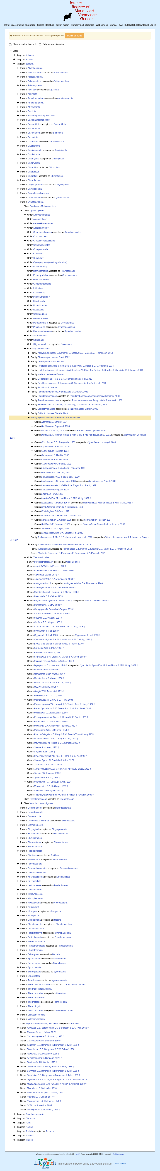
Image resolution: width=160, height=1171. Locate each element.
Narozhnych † (47, 669)
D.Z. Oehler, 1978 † (49, 596)
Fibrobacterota (60, 842)
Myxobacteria (34, 902)
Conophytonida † (41, 249)
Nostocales (38, 309)
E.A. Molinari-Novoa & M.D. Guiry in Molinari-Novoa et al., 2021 (76, 435)
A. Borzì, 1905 (52, 430)
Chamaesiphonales (42, 232)
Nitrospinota (33, 907)
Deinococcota (34, 816)
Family (34, 417)
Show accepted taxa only (23, 44)
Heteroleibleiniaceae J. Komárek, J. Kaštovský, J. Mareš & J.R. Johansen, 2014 (76, 366)
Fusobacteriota (60, 859)
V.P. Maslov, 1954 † (97, 600)
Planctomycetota (64, 924)
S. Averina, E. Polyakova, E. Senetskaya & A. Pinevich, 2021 (71, 553)
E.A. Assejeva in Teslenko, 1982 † (55, 726)
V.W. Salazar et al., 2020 (60, 477)
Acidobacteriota (60, 72)
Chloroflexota (57, 176)
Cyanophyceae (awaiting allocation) (50, 262)
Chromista (30, 1118)
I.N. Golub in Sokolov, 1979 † (55, 760)
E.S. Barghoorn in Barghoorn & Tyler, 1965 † (53, 1045)
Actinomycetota (61, 81)
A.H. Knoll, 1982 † (46, 747)
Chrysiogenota (62, 184)
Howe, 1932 (52, 494)
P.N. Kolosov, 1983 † (49, 764)
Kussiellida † (39, 292)
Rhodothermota (65, 946)
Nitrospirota (55, 911)
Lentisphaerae (35, 885)
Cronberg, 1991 (56, 464)
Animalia (29, 55)
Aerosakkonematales (43, 223)
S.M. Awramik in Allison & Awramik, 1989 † (64, 795)
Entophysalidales (41, 275)
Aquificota (54, 89)
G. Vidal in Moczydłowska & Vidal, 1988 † (50, 1066)
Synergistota (60, 971)
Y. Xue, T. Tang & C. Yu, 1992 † (56, 738)
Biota (35, 1114)
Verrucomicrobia (35, 1010)
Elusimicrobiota (60, 833)
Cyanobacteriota (62, 197)
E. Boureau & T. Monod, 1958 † (56, 592)
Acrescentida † (40, 219)
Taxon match (62, 25)
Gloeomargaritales (42, 284)
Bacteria (29, 64)
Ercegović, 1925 (55, 489)
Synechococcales (72, 232)
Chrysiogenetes (35, 184)
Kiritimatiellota (63, 877)
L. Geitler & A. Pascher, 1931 (62, 515)
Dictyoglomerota (35, 825)
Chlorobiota (54, 167)
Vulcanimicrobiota (36, 1019)
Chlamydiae (33, 158)
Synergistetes (34, 971)
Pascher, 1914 (55, 451)
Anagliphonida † (41, 228)
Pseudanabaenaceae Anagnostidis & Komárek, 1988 (63, 392)
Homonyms (77, 25)
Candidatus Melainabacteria (43, 206)
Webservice (102, 25)
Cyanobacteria (35, 197)
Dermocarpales (40, 271)
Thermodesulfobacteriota (74, 984)
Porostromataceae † (44, 562)
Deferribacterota (63, 808)
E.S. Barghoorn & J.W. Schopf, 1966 (50, 1049)
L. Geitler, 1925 (56, 520)
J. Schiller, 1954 (54, 422)
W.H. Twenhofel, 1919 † (49, 691)
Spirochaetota (60, 958)
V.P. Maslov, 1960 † (48, 652)
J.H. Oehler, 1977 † (42, 1032)
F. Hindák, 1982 (55, 455)
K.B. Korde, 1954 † (53, 600)
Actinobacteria (34, 81)
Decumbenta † (40, 266)
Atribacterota (34, 107)
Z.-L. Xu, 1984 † (49, 695)
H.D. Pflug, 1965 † (49, 648)
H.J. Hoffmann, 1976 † (44, 1101)
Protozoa (50, 1131)
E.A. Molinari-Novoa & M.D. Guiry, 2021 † (66, 498)
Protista (29, 1131)
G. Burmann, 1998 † (45, 1036)
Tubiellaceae (44, 549)
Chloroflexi (33, 176)
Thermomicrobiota (36, 997)
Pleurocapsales (68, 271)
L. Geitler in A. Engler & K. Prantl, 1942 (68, 485)
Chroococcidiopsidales (44, 240)
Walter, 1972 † (46, 575)
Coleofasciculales (41, 245)
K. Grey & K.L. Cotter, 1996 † (54, 570)
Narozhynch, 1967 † (48, 790)
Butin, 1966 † (44, 751)
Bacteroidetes (34, 124)
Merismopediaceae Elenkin (51, 374)
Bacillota (32, 111)
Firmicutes (33, 855)
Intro (6, 25)
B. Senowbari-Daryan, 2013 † (54, 609)
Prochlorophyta (35, 933)
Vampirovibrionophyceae (41, 803)
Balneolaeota (34, 133)
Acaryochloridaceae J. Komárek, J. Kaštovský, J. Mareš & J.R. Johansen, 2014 (75, 353)
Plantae (29, 1127)
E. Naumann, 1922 (55, 524)
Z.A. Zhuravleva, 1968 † (54, 579)
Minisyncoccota (35, 894)
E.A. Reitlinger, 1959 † (51, 786)
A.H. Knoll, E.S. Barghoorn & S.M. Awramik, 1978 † (58, 1079)
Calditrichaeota (35, 150)
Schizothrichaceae (46, 409)
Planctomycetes (35, 924)
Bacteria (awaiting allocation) (41, 115)
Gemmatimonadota (69, 868)
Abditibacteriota (35, 68)
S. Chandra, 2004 (55, 472)
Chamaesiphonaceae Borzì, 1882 (54, 357)
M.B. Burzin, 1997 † (47, 777)
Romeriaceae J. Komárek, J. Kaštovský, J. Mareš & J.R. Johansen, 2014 (72, 404)
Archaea (29, 59)
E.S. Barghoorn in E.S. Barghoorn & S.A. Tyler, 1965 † (58, 1028)
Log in (152, 25)
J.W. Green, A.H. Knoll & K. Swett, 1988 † (60, 657)
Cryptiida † (38, 253)
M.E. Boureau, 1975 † (51, 730)
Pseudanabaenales (42, 331)
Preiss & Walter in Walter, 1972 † (54, 661)
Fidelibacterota (35, 851)
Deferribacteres (35, 808)
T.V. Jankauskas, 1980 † (51, 713)
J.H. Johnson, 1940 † (50, 665)
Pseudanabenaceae (47, 396)
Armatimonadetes (36, 98)
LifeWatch (130, 25)
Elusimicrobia (34, 833)
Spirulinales (38, 340)
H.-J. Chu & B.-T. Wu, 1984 (53, 700)
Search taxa (17, 25)
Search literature (45, 25)
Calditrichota (61, 150)
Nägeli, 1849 (102, 442)
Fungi (28, 1122)
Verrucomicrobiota (65, 1010)
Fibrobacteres (34, 842)
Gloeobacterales (41, 279)
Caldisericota (57, 141)
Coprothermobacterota (38, 193)
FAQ (121, 25)
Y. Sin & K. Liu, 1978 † (52, 682)
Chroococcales (40, 236)
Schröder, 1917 (55, 511)
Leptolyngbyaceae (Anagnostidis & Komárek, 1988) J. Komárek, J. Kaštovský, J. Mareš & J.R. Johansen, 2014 (90, 370)
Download (142, 25)
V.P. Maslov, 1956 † (49, 678)
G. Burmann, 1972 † (44, 1058)
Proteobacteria (60, 902)
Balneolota (58, 133)
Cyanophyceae (37, 210)
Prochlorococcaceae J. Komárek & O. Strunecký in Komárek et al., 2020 (72, 383)
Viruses (29, 1140)
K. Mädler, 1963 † (56, 502)
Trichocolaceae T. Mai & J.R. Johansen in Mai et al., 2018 (65, 537)
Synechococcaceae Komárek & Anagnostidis (59, 417)
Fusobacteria (34, 859)
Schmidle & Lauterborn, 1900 (62, 507)
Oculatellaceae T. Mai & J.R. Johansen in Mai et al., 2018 (65, 379)
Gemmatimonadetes (37, 868)
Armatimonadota (65, 98)
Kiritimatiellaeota (36, 877)
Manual (113, 25)
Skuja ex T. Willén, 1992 (45, 1092)
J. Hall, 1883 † (46, 631)
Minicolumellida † (41, 297)
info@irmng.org (118, 1154)
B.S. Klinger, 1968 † (48, 622)
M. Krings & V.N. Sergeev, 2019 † (57, 743)
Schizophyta (34, 954)
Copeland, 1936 (55, 426)
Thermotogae (34, 1002)
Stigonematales (40, 344)
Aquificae (32, 89)
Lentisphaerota (61, 885)
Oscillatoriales (40, 314)
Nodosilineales (40, 305)
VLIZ (77, 1154)
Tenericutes (33, 980)
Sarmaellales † (40, 335)
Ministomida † (40, 301)
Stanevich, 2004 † (40, 1105)
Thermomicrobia (35, 993)
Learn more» (120, 1163)
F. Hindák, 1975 (55, 446)
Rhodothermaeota (36, 946)
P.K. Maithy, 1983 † (48, 605)
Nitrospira (32, 911)
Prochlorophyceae (38, 799)
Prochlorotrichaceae (47, 387)
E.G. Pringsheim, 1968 (58, 481)
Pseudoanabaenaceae (48, 400)
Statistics (89, 25)
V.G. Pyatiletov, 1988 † (43, 1054)
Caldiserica (33, 141)
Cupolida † (38, 258)
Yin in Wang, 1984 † (49, 674)
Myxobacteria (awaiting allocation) (42, 1023)
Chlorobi (32, 167)
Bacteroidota (60, 124)
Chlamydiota (58, 158)
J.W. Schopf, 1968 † (52, 613)
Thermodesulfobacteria (39, 984)
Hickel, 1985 (54, 459)
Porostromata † (40, 323)
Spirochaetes (34, 963)
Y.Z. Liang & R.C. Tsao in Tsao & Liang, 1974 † (64, 704)
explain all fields (74, 35)
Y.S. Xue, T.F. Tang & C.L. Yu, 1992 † (60, 756)
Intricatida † (38, 288)
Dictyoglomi (33, 829)
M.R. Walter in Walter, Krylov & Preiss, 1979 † (59, 644)
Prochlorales (39, 327)
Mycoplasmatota (35, 898)
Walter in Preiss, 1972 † (50, 566)
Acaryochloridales (41, 215)
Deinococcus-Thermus (38, 820)
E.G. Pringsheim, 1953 (58, 442)
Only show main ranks (51, 44)
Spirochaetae (34, 958)
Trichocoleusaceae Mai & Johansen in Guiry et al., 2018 (64, 544)
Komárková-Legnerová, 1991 (63, 468)
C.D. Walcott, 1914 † (48, 618)
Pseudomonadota (63, 937)
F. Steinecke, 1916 (42, 1088)
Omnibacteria (34, 920)
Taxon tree (30, 25)
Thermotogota (60, 1002)
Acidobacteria (34, 72)
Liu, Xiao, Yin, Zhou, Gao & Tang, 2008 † (59, 626)
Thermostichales (41, 557)
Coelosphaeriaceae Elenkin (51, 361)
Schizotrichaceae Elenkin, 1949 (83, 409)
